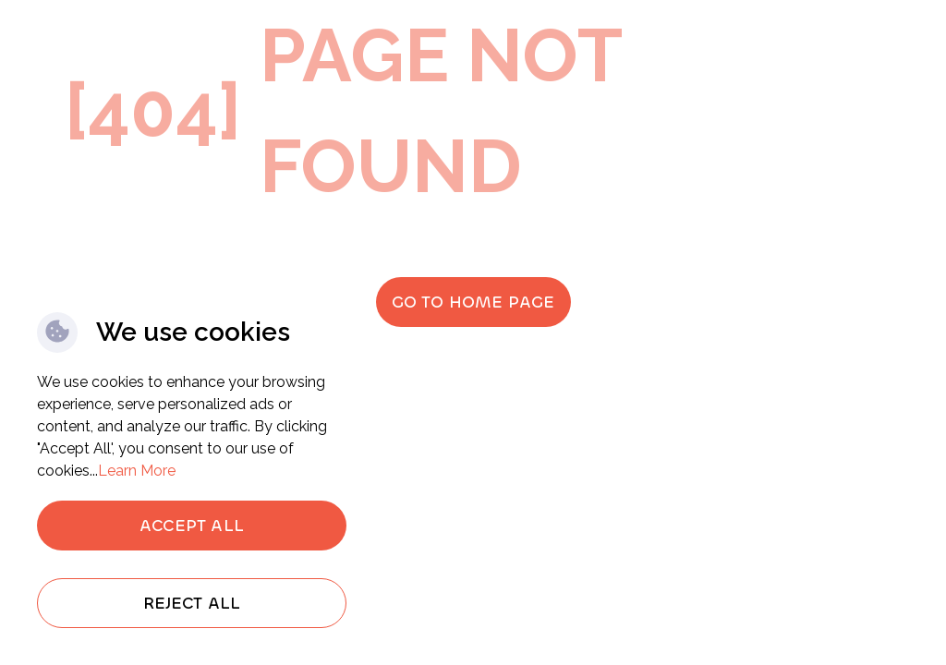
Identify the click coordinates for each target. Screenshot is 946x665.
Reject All (192, 603)
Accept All (191, 525)
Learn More (137, 470)
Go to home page (473, 302)
